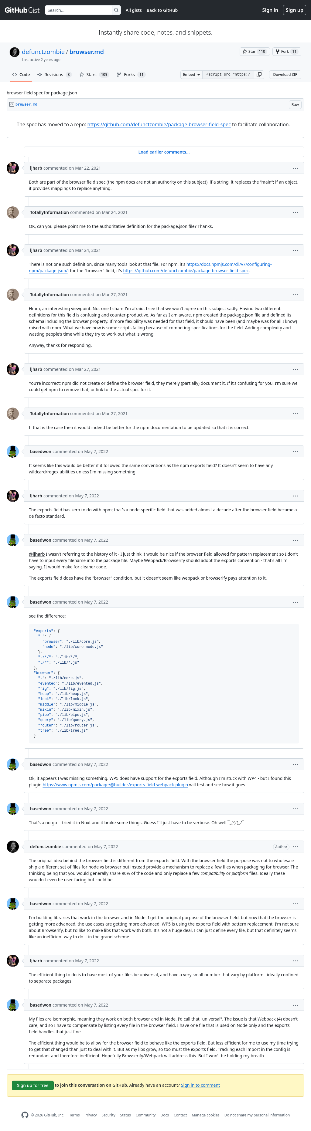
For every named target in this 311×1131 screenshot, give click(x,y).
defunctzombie (43, 52)
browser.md (86, 52)
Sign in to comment (200, 1085)
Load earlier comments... (164, 152)
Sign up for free (33, 1085)
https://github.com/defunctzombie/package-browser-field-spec (159, 124)
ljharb (36, 168)
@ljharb (37, 554)
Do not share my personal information (257, 1115)
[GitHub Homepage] (25, 1115)
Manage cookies (205, 1115)
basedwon (40, 451)
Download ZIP (285, 74)
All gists (134, 10)
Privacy (91, 1115)
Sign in (270, 10)
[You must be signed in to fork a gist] (286, 51)
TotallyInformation (49, 212)
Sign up (294, 10)
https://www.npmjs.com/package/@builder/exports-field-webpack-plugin (115, 784)
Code (21, 74)
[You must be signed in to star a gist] (255, 51)
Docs (164, 1115)
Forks (131, 75)
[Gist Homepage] (22, 10)
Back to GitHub (162, 10)
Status (125, 1115)
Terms (74, 1115)
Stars (94, 75)
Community (146, 1115)
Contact (180, 1115)
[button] (259, 74)
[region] (155, 124)
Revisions (54, 75)
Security (108, 1115)
